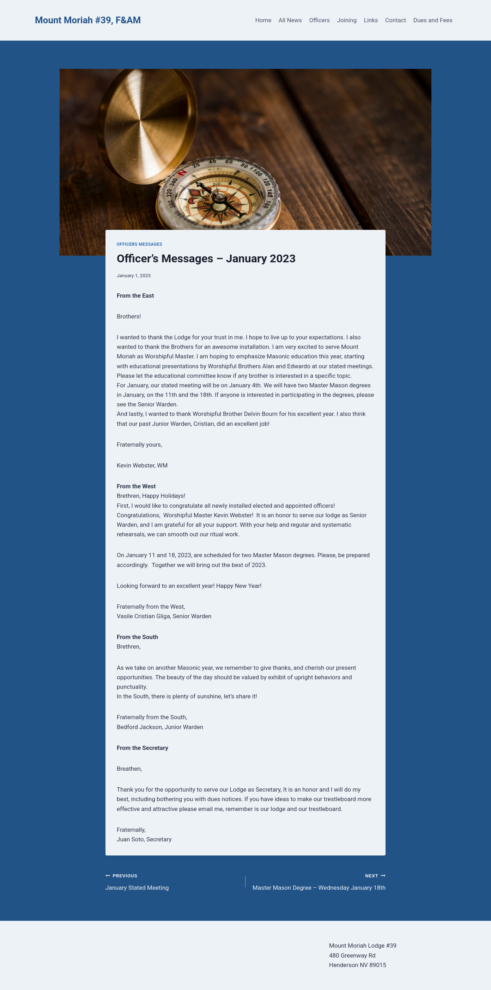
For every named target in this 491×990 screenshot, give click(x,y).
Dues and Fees (433, 20)
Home (263, 20)
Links (371, 20)
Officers (319, 20)
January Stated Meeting (172, 881)
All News (290, 20)
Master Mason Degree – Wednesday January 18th (318, 881)
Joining (347, 20)
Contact (395, 20)
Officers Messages (139, 244)
